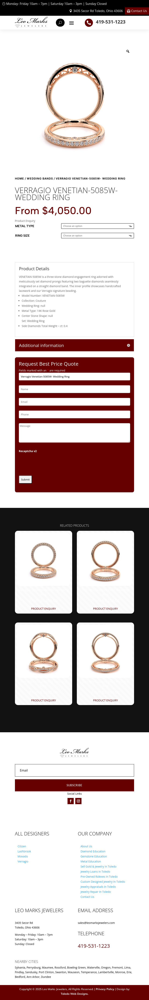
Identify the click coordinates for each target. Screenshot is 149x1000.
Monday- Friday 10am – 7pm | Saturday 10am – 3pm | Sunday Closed (56, 4)
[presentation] (48, 463)
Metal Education (91, 861)
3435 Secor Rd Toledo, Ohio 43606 (98, 11)
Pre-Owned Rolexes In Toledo (99, 876)
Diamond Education (93, 851)
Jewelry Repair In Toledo (96, 892)
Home (19, 178)
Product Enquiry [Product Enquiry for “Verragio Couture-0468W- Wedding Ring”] (43, 608)
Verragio (23, 861)
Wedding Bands (40, 178)
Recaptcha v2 (28, 451)
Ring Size (22, 235)
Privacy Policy (105, 989)
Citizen (22, 846)
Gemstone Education (94, 856)
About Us (86, 846)
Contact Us (139, 11)
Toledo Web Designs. (74, 994)
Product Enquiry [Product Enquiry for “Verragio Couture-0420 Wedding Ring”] (105, 608)
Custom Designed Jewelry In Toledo (103, 881)
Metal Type (24, 226)
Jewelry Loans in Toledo (95, 871)
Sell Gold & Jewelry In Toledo (98, 866)
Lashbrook (24, 851)
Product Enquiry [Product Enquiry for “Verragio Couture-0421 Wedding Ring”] (43, 700)
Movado (23, 856)
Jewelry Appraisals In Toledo (98, 886)
